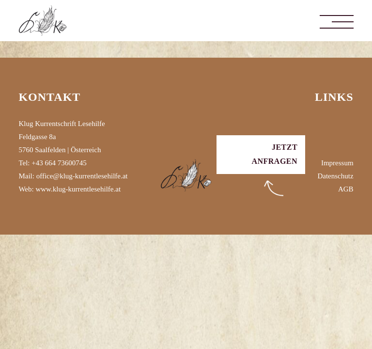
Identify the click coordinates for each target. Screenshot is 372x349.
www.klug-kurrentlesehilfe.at (78, 189)
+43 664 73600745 (58, 163)
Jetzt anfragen (274, 154)
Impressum (337, 163)
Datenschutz (335, 176)
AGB (346, 189)
